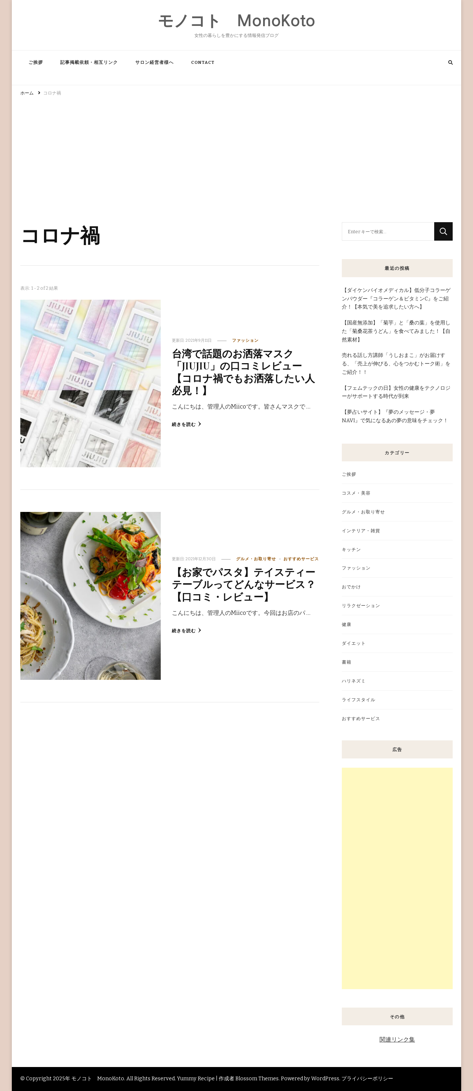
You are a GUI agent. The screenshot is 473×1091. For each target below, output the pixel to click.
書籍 (346, 662)
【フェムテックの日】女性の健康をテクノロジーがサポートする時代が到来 (396, 392)
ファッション (245, 340)
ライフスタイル (358, 699)
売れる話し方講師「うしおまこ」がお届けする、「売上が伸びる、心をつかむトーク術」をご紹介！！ (396, 363)
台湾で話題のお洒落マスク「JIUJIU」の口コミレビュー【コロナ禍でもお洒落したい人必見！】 (243, 372)
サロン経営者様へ (154, 62)
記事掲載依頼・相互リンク (89, 62)
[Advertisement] (236, 155)
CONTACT (203, 62)
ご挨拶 (35, 62)
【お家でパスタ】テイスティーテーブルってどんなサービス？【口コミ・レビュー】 (244, 584)
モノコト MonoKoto (236, 20)
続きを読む (186, 424)
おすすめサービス (301, 559)
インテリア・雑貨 (361, 530)
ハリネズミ (354, 681)
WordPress (325, 1078)
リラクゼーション (361, 605)
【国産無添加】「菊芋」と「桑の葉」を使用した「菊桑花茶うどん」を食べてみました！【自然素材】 (396, 331)
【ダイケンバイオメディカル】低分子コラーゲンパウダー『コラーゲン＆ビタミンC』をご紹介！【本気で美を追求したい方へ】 (396, 298)
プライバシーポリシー (367, 1078)
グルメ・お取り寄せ (256, 559)
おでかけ (351, 586)
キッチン (351, 549)
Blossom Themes (257, 1078)
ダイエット (354, 643)
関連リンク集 (397, 1039)
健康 (346, 624)
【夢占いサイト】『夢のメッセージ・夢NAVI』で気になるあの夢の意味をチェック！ (395, 416)
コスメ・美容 (356, 493)
